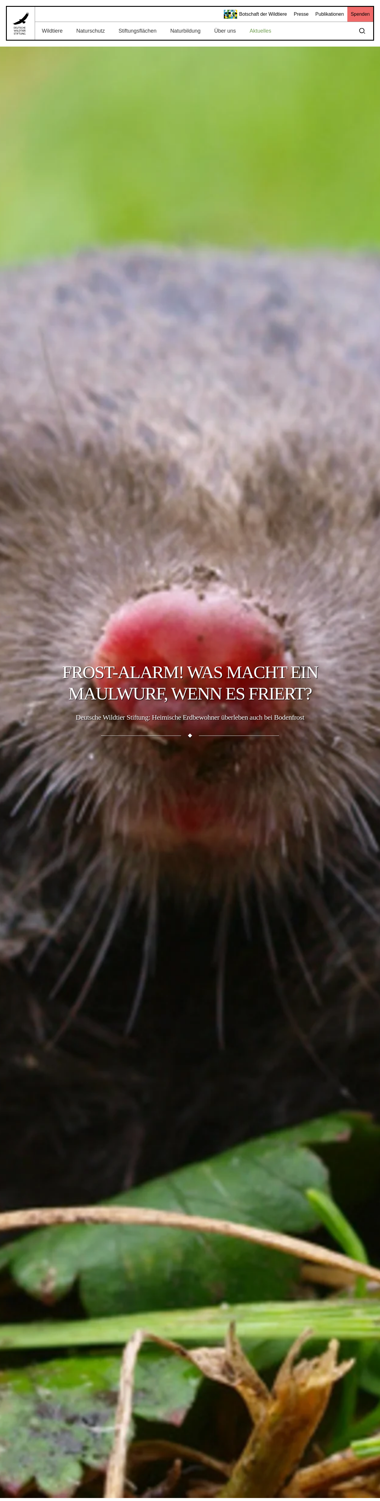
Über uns (225, 31)
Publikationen (329, 14)
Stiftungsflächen (137, 31)
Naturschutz (90, 31)
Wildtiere (52, 31)
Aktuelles (260, 31)
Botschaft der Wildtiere (255, 14)
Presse (301, 14)
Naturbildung (185, 31)
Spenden (360, 14)
